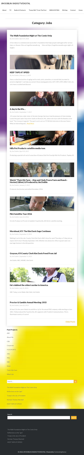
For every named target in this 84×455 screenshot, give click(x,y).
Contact (73, 10)
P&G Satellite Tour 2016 (21, 214)
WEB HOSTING (54, 10)
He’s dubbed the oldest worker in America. (29, 285)
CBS (8, 341)
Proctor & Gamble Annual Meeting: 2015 (28, 302)
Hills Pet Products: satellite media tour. (28, 148)
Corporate (10, 345)
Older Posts (70, 322)
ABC (8, 333)
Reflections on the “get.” (14, 391)
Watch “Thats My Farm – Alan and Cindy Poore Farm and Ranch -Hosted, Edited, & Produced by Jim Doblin (39, 181)
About (4, 10)
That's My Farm (12, 370)
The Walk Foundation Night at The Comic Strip (31, 35)
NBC (8, 362)
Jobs (8, 354)
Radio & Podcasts (20, 10)
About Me (10, 337)
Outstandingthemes (60, 452)
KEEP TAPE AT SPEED (19, 72)
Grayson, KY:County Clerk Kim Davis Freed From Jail (33, 253)
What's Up (10, 374)
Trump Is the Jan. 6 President (16, 396)
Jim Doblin (15, 39)
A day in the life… (18, 109)
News (9, 366)
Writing (64, 10)
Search (9, 414)
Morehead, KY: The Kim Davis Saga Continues (30, 231)
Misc (8, 358)
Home (81, 10)
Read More (30, 123)
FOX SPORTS (11, 349)
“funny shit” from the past (37, 10)
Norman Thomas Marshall (15, 400)
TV (10, 10)
